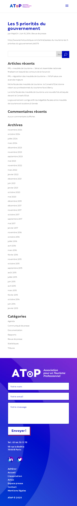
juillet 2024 (13, 138)
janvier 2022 (13, 174)
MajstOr (14, 33)
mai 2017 (11, 223)
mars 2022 (12, 169)
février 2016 (13, 254)
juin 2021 (11, 183)
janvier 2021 (13, 187)
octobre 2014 (14, 299)
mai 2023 (12, 160)
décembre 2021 (14, 178)
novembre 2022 (15, 165)
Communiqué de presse (18, 325)
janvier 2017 (13, 227)
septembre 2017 (15, 218)
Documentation (15, 329)
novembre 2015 (14, 258)
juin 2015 (11, 281)
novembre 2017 (14, 209)
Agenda (11, 321)
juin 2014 (11, 303)
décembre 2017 (14, 205)
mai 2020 (12, 196)
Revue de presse (39, 33)
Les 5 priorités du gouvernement (27, 25)
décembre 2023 (15, 147)
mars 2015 (12, 290)
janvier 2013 (13, 307)
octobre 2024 (14, 133)
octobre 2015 (13, 263)
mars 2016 (12, 249)
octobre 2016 (14, 236)
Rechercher (63, 54)
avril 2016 (12, 245)
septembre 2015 (15, 267)
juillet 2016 (12, 240)
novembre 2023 (15, 151)
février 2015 (13, 294)
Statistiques (13, 343)
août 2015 (12, 272)
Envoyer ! (19, 430)
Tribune (11, 347)
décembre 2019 (15, 200)
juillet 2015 (12, 276)
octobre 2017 (13, 214)
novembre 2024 (15, 129)
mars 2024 (12, 142)
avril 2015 (12, 285)
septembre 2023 (15, 156)
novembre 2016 (15, 232)
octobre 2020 (14, 192)
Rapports (12, 334)
